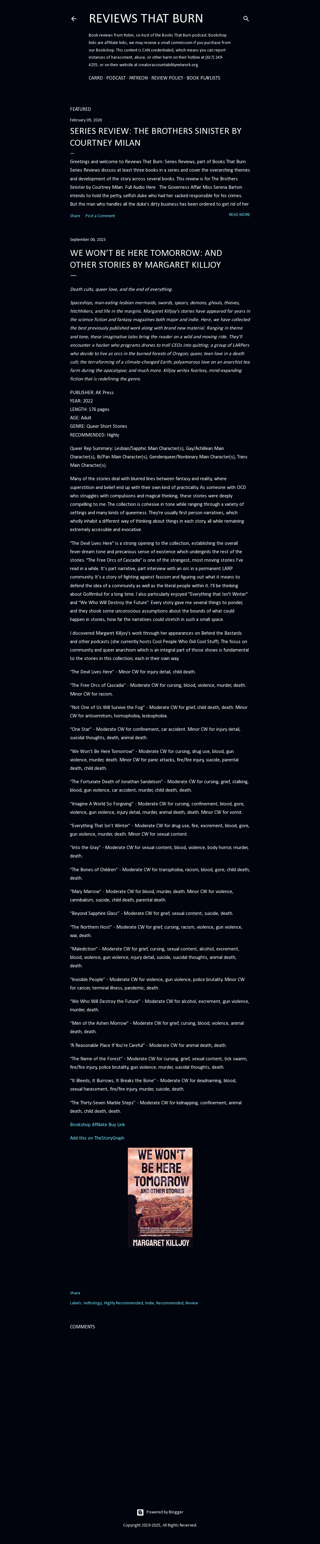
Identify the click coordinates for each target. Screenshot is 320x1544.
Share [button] (75, 216)
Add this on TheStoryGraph (97, 1138)
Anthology (92, 1303)
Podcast (116, 78)
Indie (149, 1303)
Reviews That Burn (146, 19)
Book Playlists (203, 78)
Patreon (138, 78)
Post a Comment (100, 216)
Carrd (96, 78)
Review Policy (167, 78)
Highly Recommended (123, 1303)
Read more (239, 215)
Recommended (169, 1303)
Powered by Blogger (160, 1512)
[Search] (246, 17)
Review (192, 1303)
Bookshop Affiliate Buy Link (97, 1124)
